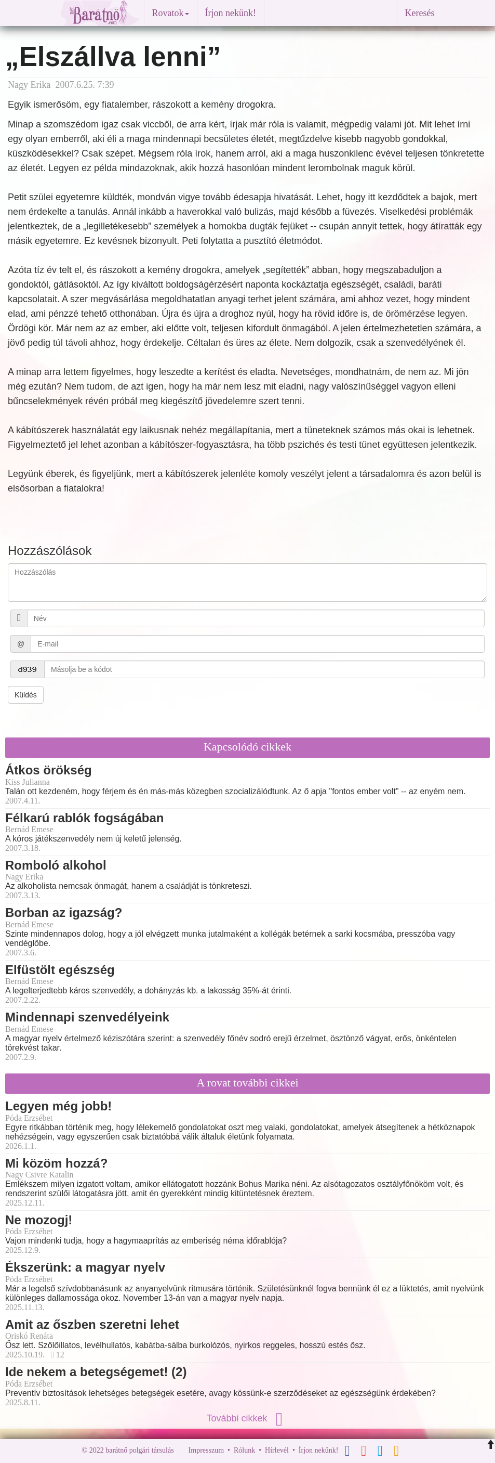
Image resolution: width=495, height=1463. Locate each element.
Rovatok (170, 13)
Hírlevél (277, 1450)
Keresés (420, 13)
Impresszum (206, 1450)
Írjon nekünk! (230, 13)
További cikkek (247, 1418)
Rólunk (244, 1450)
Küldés (26, 695)
